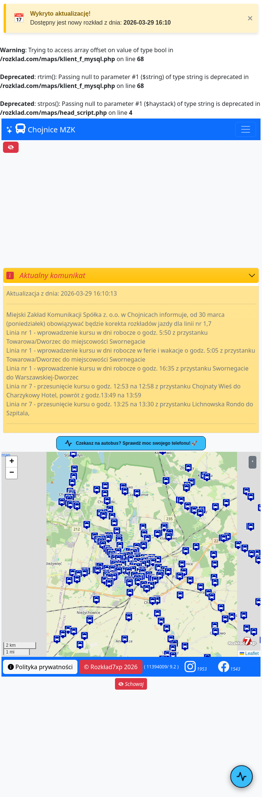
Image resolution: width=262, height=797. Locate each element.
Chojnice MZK (40, 129)
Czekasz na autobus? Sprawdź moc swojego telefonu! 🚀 (131, 443)
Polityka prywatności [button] (40, 667)
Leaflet (249, 653)
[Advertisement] (131, 210)
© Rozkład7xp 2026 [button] (111, 667)
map (130, 554)
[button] (86, 525)
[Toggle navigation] (245, 129)
